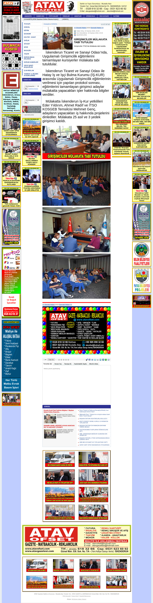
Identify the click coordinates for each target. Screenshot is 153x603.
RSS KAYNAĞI (104, 16)
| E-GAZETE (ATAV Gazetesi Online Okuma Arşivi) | (41, 19)
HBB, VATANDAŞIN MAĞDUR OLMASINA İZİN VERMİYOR (93, 434)
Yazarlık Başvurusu (85, 596)
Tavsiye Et (67, 364)
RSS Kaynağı (67, 596)
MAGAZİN (27, 50)
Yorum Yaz (58, 364)
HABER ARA (40, 16)
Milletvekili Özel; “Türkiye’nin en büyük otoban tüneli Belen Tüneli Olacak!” (94, 415)
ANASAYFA (28, 16)
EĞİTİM (26, 30)
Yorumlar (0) (47, 364)
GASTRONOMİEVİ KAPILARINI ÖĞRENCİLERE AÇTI (93, 430)
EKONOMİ (27, 34)
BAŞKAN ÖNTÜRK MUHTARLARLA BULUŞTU (93, 418)
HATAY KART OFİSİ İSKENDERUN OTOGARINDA (94, 445)
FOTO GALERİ (53, 16)
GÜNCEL (27, 27)
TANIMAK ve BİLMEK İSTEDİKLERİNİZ (31, 74)
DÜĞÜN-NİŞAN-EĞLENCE (29, 58)
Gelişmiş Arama (33, 88)
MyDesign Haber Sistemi (79, 599)
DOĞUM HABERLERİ (31, 62)
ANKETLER (78, 16)
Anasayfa (27, 24)
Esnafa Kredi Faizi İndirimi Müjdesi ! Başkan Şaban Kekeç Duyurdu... (66, 416)
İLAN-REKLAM (29, 70)
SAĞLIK (26, 40)
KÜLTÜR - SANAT (30, 37)
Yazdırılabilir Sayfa (80, 364)
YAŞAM (26, 54)
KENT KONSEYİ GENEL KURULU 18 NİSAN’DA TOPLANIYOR (93, 422)
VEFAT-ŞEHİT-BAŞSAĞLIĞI (28, 66)
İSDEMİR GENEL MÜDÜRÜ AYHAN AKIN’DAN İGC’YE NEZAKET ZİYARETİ (65, 431)
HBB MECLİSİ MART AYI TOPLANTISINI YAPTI (93, 442)
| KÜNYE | (65, 19)
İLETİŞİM (116, 16)
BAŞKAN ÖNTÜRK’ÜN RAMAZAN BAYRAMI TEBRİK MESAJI (92, 426)
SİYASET (27, 44)
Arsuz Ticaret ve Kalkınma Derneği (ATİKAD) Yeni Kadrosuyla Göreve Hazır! (94, 411)
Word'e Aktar (93, 364)
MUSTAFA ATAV (29, 115)
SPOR (26, 47)
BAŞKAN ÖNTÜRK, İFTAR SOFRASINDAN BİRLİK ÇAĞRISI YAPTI (94, 438)
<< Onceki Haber (80, 28)
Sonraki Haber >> (97, 28)
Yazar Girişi (75, 596)
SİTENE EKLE (90, 16)
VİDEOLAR (66, 16)
